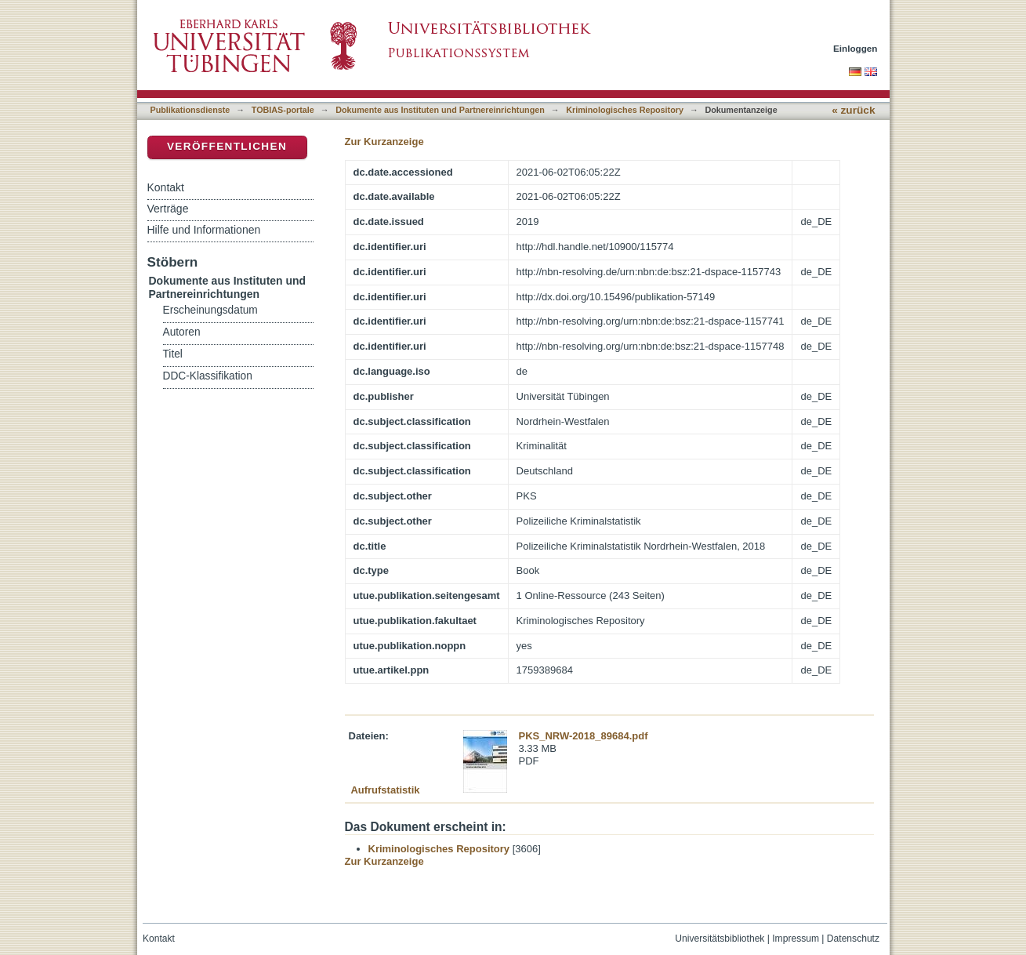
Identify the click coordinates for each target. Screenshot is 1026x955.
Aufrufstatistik (384, 790)
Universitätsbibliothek (719, 938)
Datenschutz (853, 938)
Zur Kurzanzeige (384, 141)
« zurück (853, 110)
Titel (173, 354)
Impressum (795, 938)
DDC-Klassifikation (207, 376)
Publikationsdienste (190, 109)
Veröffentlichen (227, 146)
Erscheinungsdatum (210, 310)
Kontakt (165, 187)
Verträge (168, 208)
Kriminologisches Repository (624, 109)
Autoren (182, 332)
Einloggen (855, 48)
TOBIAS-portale (283, 109)
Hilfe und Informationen (204, 229)
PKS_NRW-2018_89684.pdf (583, 736)
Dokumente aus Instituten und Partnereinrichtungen (440, 109)
